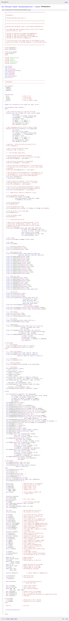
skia (2, 6)
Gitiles (8, 619)
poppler (15, 6)
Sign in (66, 2)
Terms (15, 619)
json (66, 618)
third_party (8, 6)
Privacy (11, 619)
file (29, 9)
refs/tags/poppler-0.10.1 (26, 6)
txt (63, 618)
